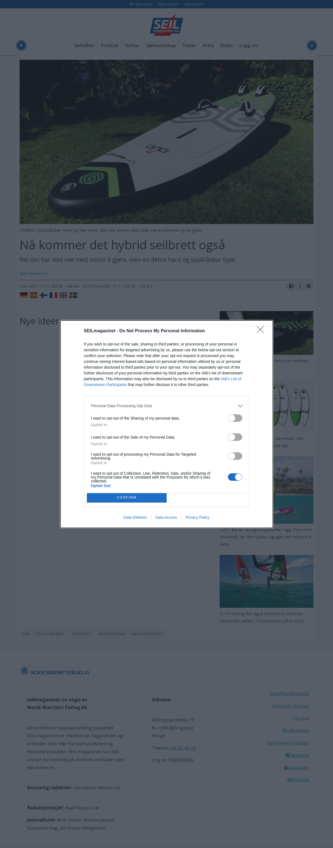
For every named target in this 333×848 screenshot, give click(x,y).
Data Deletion (135, 517)
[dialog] (166, 424)
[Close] (262, 331)
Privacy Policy (197, 517)
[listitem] (166, 406)
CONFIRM (126, 497)
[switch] (235, 418)
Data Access (166, 517)
